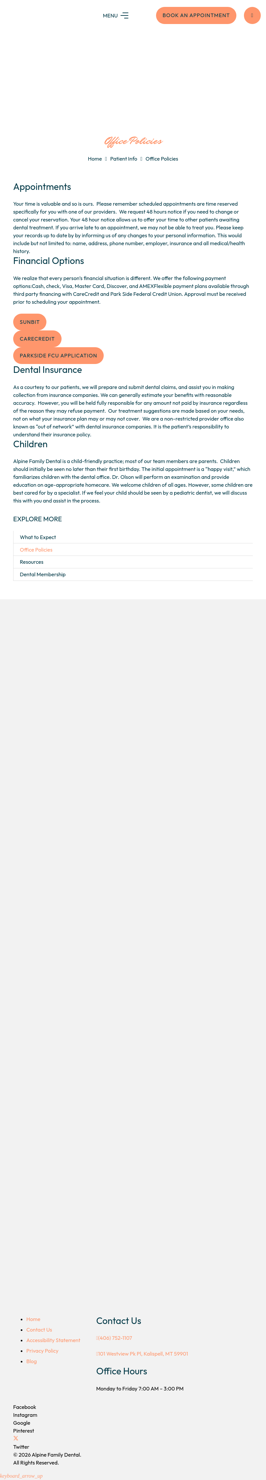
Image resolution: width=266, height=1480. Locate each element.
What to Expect (38, 537)
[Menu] (120, 15)
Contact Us (39, 1329)
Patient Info (123, 158)
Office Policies (162, 158)
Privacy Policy (42, 1350)
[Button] (252, 15)
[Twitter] (15, 1438)
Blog (31, 1361)
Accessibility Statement (53, 1340)
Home (95, 158)
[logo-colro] (44, 15)
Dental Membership (43, 574)
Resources (31, 561)
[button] (21, 1475)
